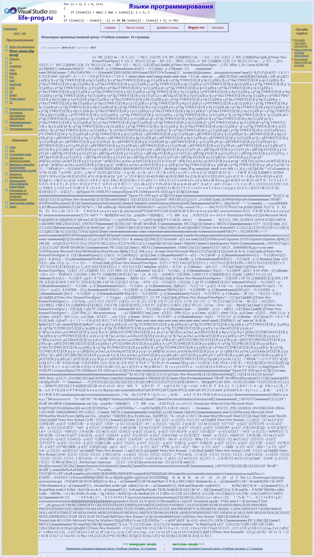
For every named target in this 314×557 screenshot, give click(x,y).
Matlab (13, 73)
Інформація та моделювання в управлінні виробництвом (18, 195)
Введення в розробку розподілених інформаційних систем (22, 167)
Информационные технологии (20, 124)
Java (12, 69)
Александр (10, 28)
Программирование (21, 129)
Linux (12, 147)
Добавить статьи (167, 27)
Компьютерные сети (21, 109)
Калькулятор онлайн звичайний (303, 52)
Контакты (218, 27)
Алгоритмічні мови (20, 154)
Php (11, 77)
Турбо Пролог (17, 98)
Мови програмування (22, 46)
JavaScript (15, 84)
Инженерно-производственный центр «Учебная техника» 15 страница (111, 548)
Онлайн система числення (300, 43)
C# (11, 91)
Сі (10, 62)
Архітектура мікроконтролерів (19, 160)
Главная (110, 27)
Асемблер (15, 66)
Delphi (13, 95)
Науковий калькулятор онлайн (303, 62)
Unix (12, 150)
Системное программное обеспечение (17, 115)
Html (12, 80)
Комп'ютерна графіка (21, 203)
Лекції (12, 206)
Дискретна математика (16, 176)
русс (16, 33)
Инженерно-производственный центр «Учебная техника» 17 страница (218, 548)
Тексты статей (135, 27)
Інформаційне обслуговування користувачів (18, 183)
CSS (12, 87)
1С (11, 102)
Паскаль (14, 58)
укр (24, 33)
